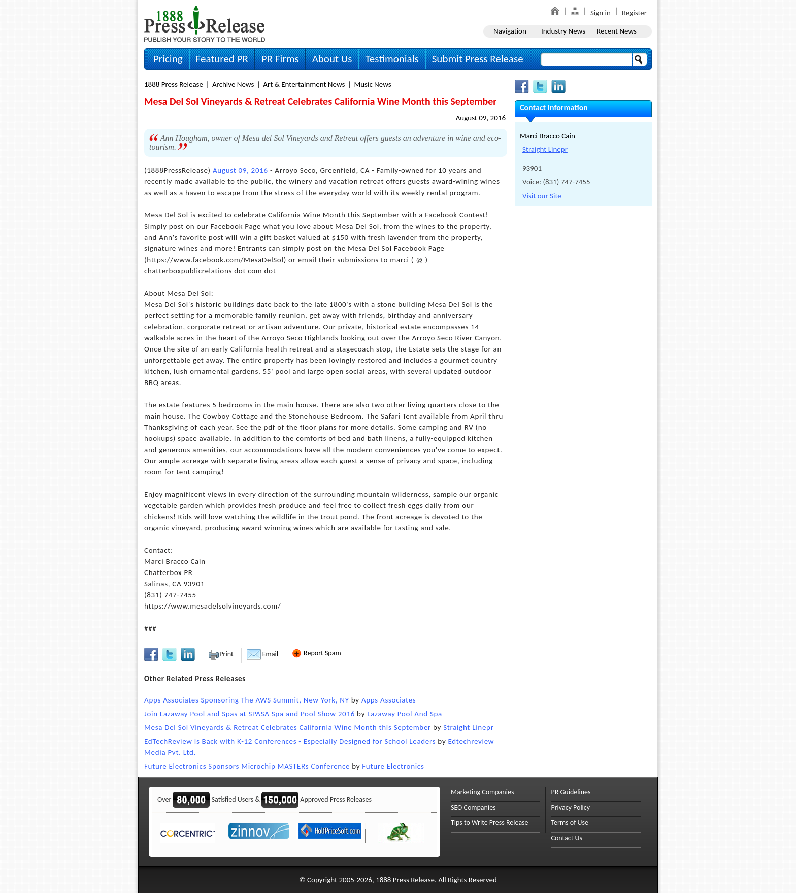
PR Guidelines (571, 792)
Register (634, 12)
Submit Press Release (477, 59)
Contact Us (567, 838)
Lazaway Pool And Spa (404, 713)
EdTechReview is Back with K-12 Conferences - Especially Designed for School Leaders (290, 741)
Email (262, 654)
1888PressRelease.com (204, 23)
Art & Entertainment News (304, 84)
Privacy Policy (570, 807)
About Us (332, 59)
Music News (372, 84)
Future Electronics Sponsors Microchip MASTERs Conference (247, 766)
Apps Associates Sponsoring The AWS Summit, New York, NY (246, 700)
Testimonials (391, 59)
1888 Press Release (173, 84)
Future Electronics (393, 766)
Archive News (233, 84)
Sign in (600, 12)
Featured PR (222, 59)
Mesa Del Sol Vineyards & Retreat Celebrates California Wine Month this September (287, 727)
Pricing (168, 59)
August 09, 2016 (481, 117)
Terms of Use (570, 822)
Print (220, 654)
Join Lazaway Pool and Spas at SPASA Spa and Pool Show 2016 (249, 713)
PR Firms (280, 59)
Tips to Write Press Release (489, 822)
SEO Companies (473, 807)
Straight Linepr (468, 727)
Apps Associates (388, 700)
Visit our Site (541, 195)
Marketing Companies (482, 792)
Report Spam (316, 653)
